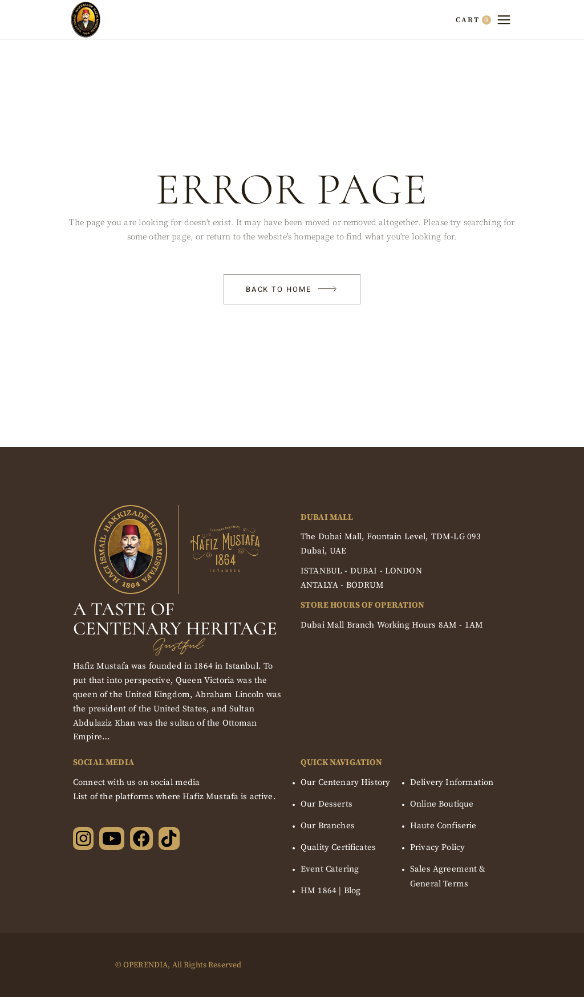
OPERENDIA (145, 965)
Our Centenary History (345, 782)
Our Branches (328, 825)
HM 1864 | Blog (330, 890)
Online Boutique (441, 804)
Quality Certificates (338, 847)
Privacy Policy (437, 847)
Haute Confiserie (443, 825)
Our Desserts (326, 804)
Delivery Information (451, 782)
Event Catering (330, 869)
